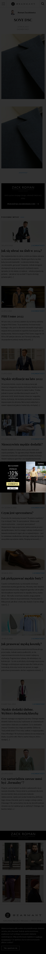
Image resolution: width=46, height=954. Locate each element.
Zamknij (41, 464)
